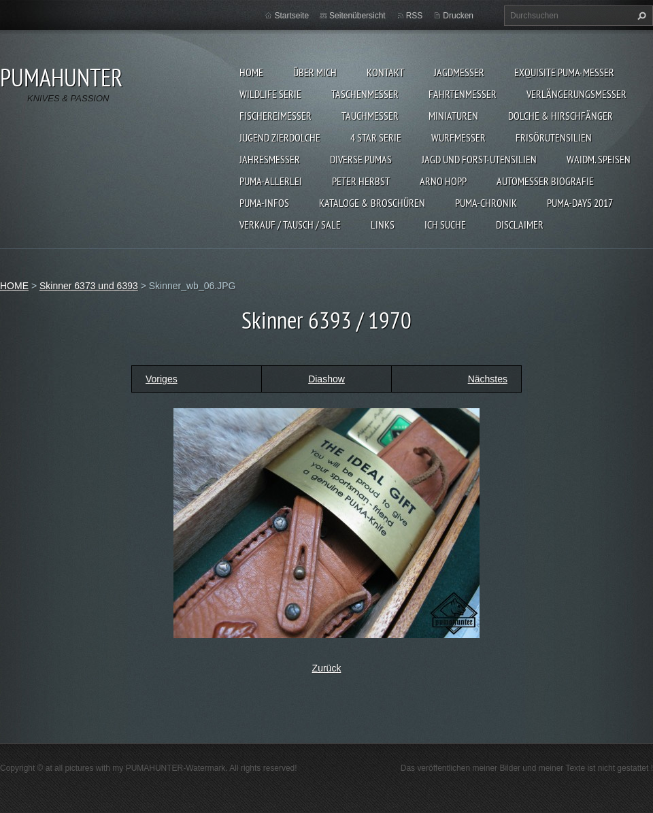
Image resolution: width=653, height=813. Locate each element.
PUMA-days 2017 (580, 203)
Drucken (458, 15)
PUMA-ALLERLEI (270, 181)
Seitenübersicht (357, 15)
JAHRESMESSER (269, 159)
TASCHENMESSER (365, 94)
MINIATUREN (453, 115)
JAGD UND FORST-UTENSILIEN (479, 159)
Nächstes (487, 379)
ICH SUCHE (445, 224)
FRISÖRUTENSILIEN (554, 137)
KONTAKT (385, 72)
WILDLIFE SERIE (270, 94)
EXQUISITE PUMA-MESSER (564, 72)
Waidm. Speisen (599, 159)
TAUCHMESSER (370, 115)
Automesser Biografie (545, 181)
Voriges (162, 379)
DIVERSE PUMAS (361, 159)
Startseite (291, 15)
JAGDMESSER (459, 72)
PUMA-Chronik (486, 203)
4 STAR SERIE (375, 137)
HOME (251, 72)
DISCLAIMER (519, 224)
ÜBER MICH (315, 72)
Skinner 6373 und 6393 (88, 285)
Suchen (640, 15)
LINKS (383, 224)
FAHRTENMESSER (463, 94)
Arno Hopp (443, 181)
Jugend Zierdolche (279, 137)
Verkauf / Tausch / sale (290, 224)
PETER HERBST (361, 181)
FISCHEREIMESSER (275, 115)
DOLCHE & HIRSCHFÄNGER (560, 115)
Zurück (326, 668)
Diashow (326, 379)
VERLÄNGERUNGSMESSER (576, 94)
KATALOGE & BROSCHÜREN (372, 203)
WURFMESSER (458, 137)
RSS (414, 15)
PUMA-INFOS (264, 203)
